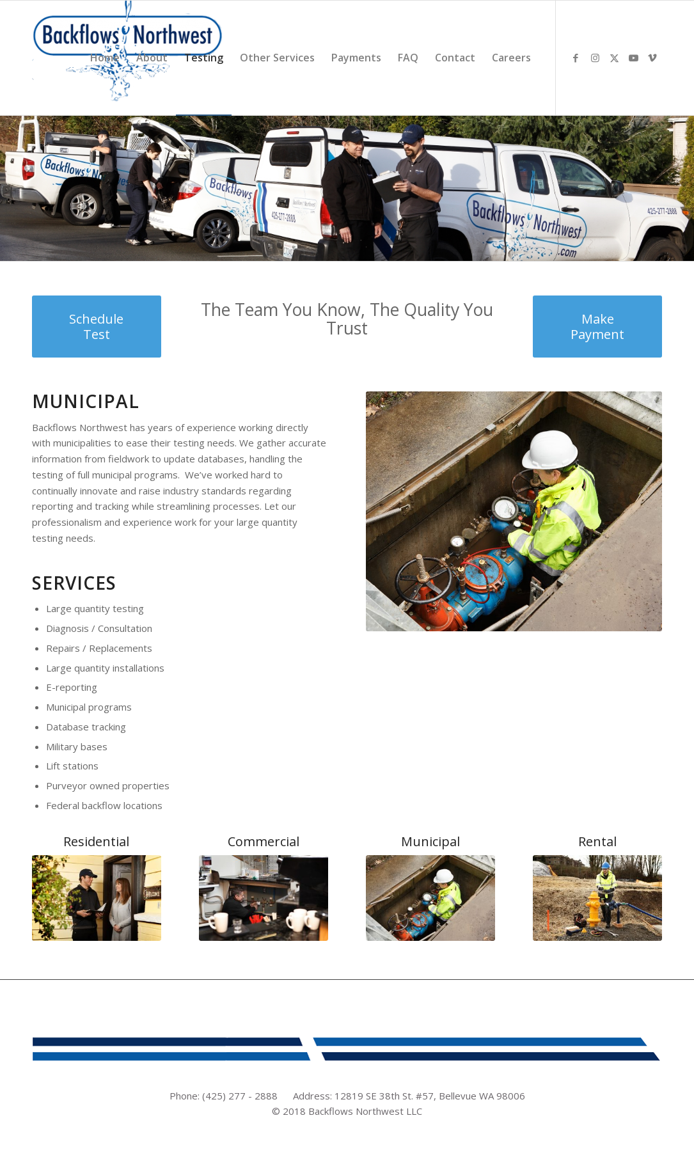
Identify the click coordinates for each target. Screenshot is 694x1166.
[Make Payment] (597, 326)
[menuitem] (105, 58)
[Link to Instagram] (594, 57)
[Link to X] (614, 57)
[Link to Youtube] (633, 57)
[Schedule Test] (96, 326)
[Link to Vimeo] (652, 57)
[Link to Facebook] (575, 57)
